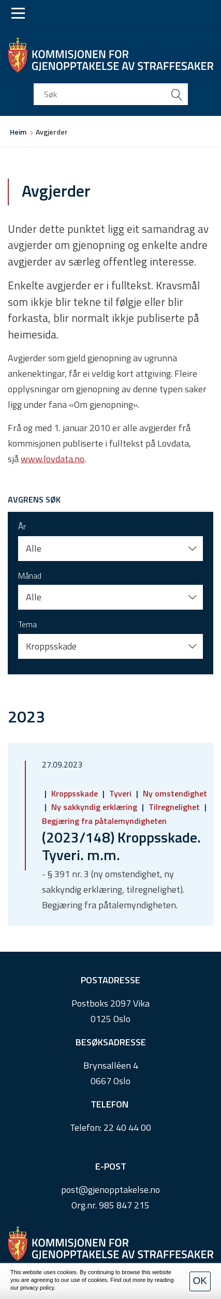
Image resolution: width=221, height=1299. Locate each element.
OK (200, 1280)
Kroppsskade (74, 793)
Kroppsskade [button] (51, 646)
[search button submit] (177, 94)
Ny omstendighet (174, 793)
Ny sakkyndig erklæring (94, 807)
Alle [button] (33, 548)
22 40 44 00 (127, 1127)
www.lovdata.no (52, 459)
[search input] (110, 94)
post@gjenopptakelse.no (110, 1190)
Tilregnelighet (174, 807)
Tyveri (120, 793)
